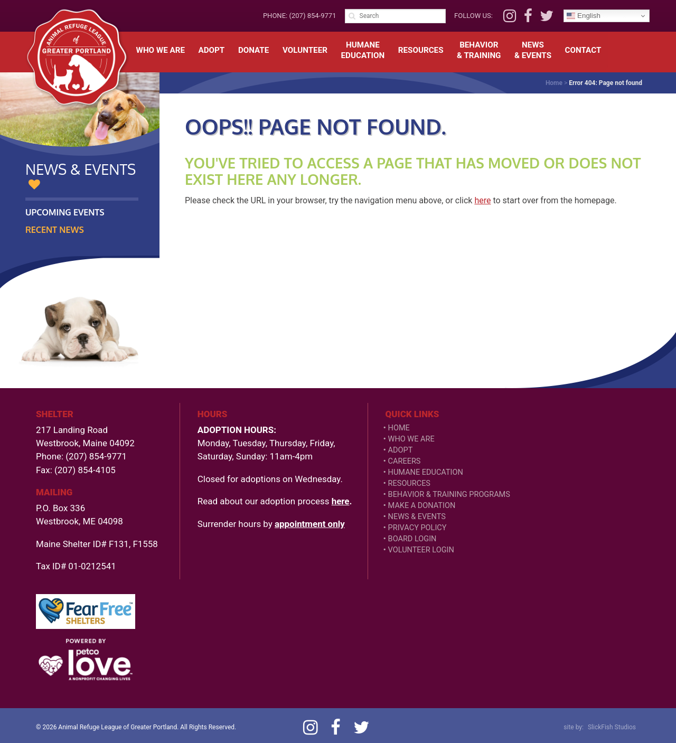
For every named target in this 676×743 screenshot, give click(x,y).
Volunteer (305, 50)
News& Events (532, 50)
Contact (583, 50)
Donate (253, 50)
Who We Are (160, 50)
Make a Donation (422, 505)
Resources (421, 50)
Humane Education (425, 472)
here (482, 200)
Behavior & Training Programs (449, 494)
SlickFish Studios (612, 727)
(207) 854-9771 (312, 16)
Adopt (212, 50)
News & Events (417, 516)
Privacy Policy (417, 527)
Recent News (54, 229)
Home (554, 83)
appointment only (310, 524)
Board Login (412, 538)
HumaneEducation (363, 50)
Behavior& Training (479, 50)
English (583, 16)
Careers (404, 461)
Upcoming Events (65, 212)
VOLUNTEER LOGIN (421, 550)
